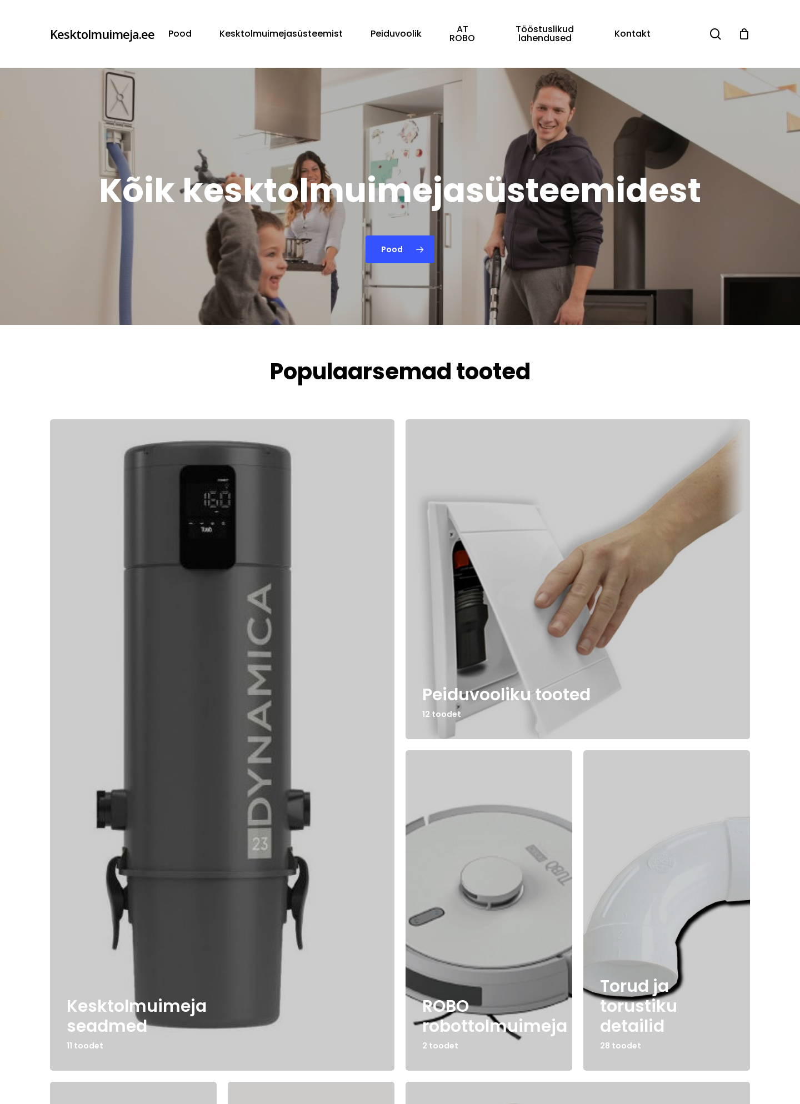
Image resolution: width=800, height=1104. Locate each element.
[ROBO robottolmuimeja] (489, 910)
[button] (400, 249)
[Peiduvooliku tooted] (578, 579)
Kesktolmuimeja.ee (102, 34)
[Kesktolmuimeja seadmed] (222, 745)
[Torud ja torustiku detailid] (666, 910)
